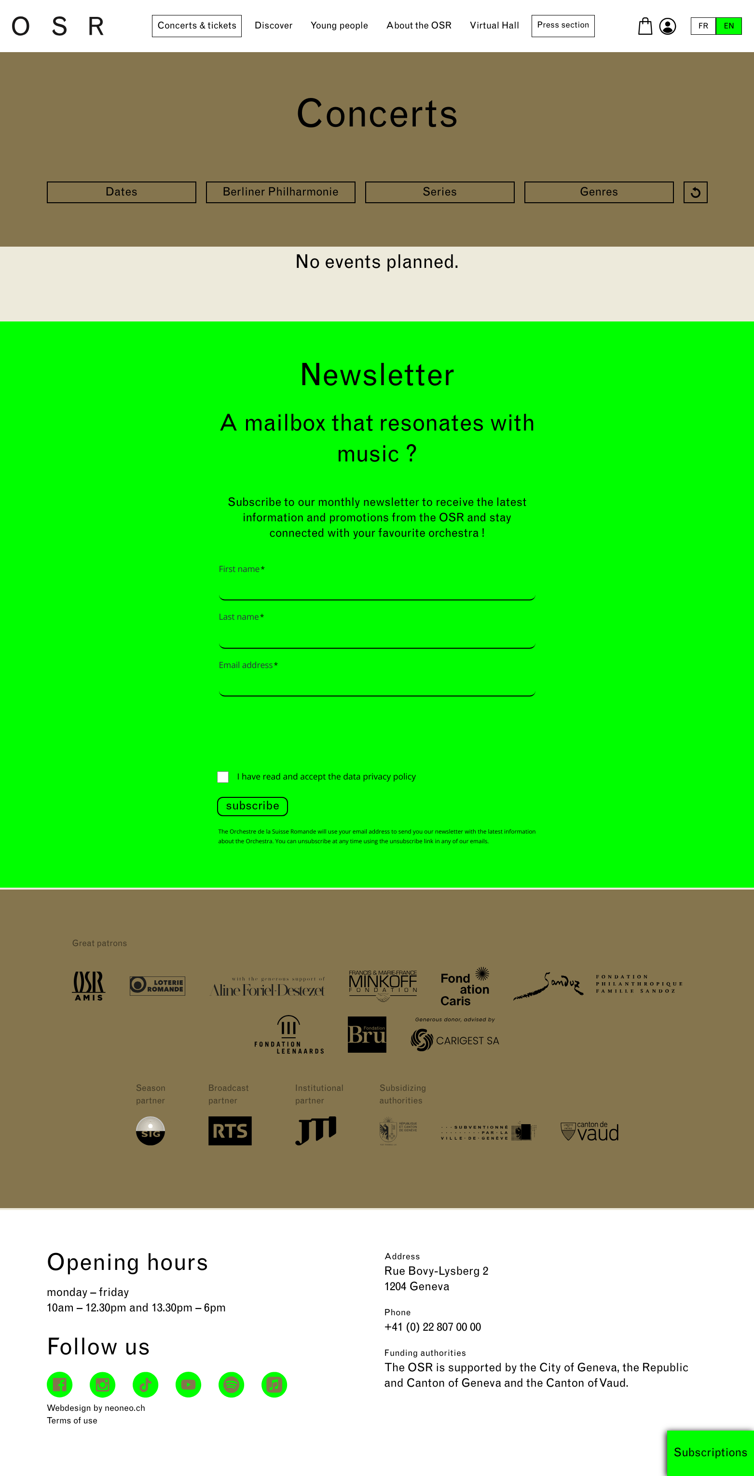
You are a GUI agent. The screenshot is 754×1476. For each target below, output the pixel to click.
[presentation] (290, 731)
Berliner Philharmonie (280, 193)
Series (440, 193)
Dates (121, 193)
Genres (599, 193)
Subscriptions (710, 1453)
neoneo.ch (125, 1408)
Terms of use (72, 1421)
